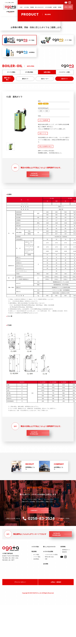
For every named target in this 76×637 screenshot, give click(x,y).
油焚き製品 (47, 72)
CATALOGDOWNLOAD (34, 174)
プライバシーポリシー (20, 582)
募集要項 (64, 552)
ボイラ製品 (36, 554)
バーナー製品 (36, 556)
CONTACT (34, 510)
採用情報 (59, 7)
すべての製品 (11, 72)
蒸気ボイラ (25, 78)
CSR (46, 559)
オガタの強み (26, 7)
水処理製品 (36, 559)
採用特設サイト (66, 549)
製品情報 (32, 7)
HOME (21, 7)
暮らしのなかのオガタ (39, 7)
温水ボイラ (64, 78)
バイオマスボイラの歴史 (51, 554)
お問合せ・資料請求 (56, 582)
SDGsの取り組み (49, 556)
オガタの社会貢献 (48, 7)
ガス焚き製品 (29, 72)
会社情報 (54, 7)
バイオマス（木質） (65, 72)
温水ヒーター (45, 78)
